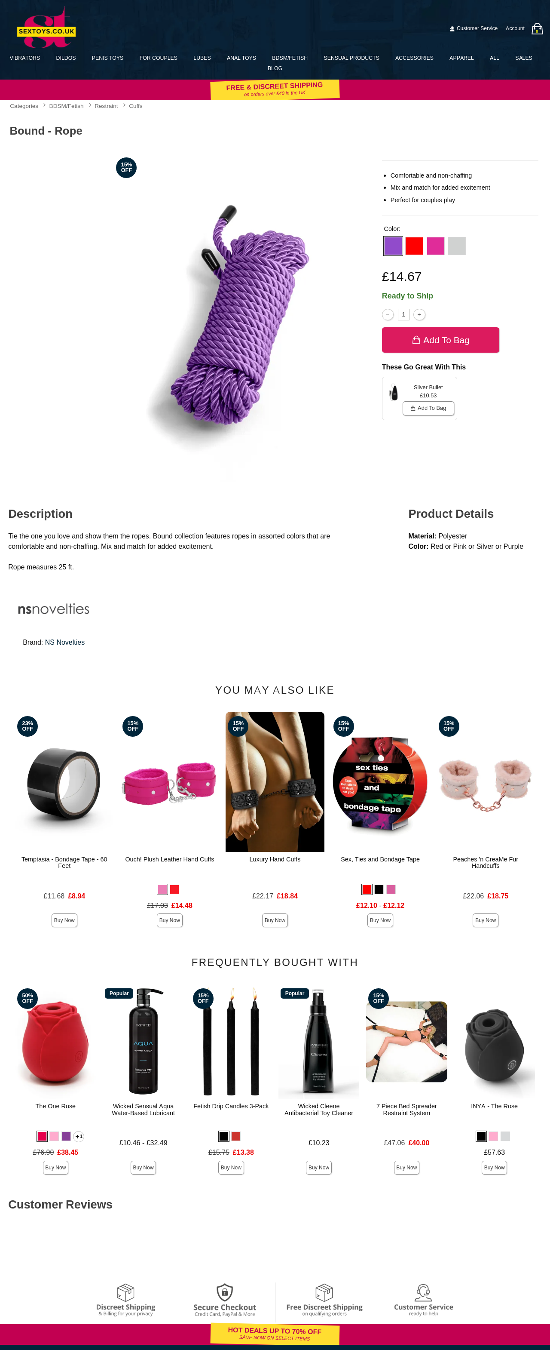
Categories (24, 105)
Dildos (66, 58)
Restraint (106, 105)
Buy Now (64, 920)
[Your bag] (537, 28)
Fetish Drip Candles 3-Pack (231, 1106)
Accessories (414, 58)
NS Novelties (65, 642)
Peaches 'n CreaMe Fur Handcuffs (485, 862)
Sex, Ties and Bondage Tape (380, 859)
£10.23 (319, 1143)
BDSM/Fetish (290, 58)
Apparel (461, 58)
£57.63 (494, 1152)
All (494, 58)
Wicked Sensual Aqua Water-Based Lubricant (143, 1109)
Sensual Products (351, 58)
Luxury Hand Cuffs (275, 859)
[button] (393, 246)
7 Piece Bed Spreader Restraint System (406, 1109)
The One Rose (56, 1106)
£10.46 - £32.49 (143, 1143)
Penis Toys (107, 58)
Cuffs (135, 105)
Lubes (202, 58)
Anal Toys (241, 58)
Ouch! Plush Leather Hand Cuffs (169, 859)
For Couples (158, 58)
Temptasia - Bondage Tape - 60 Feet (64, 862)
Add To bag (441, 340)
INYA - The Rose (494, 1106)
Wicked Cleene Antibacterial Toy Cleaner (318, 1109)
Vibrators (24, 58)
